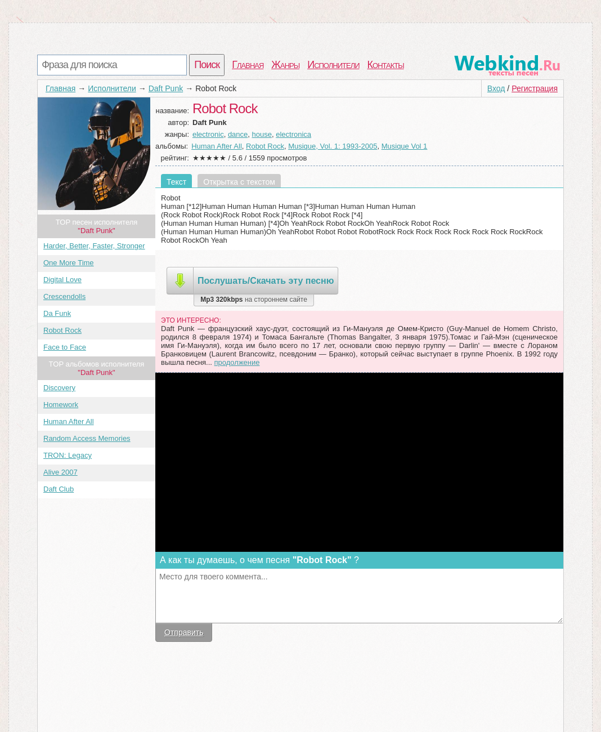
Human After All (68, 421)
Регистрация (535, 88)
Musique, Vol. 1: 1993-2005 (332, 146)
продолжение (237, 362)
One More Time (68, 262)
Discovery (59, 387)
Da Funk (57, 313)
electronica (293, 134)
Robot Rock (62, 330)
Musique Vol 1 (405, 146)
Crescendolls (64, 296)
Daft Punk (166, 88)
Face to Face (64, 347)
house (262, 134)
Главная (247, 64)
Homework (60, 404)
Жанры (285, 64)
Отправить (183, 632)
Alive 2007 (60, 472)
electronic (208, 134)
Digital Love (62, 279)
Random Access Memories (87, 438)
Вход (496, 88)
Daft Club (58, 489)
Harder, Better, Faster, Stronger (94, 246)
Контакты (385, 64)
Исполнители (333, 64)
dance (238, 134)
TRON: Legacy (67, 455)
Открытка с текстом (239, 181)
